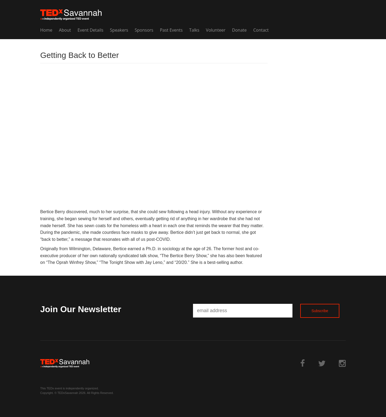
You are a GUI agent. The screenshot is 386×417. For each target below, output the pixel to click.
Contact (261, 30)
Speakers (119, 30)
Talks (194, 30)
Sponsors (144, 30)
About (65, 30)
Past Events (171, 30)
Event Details (90, 30)
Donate (239, 30)
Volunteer (215, 30)
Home (46, 30)
